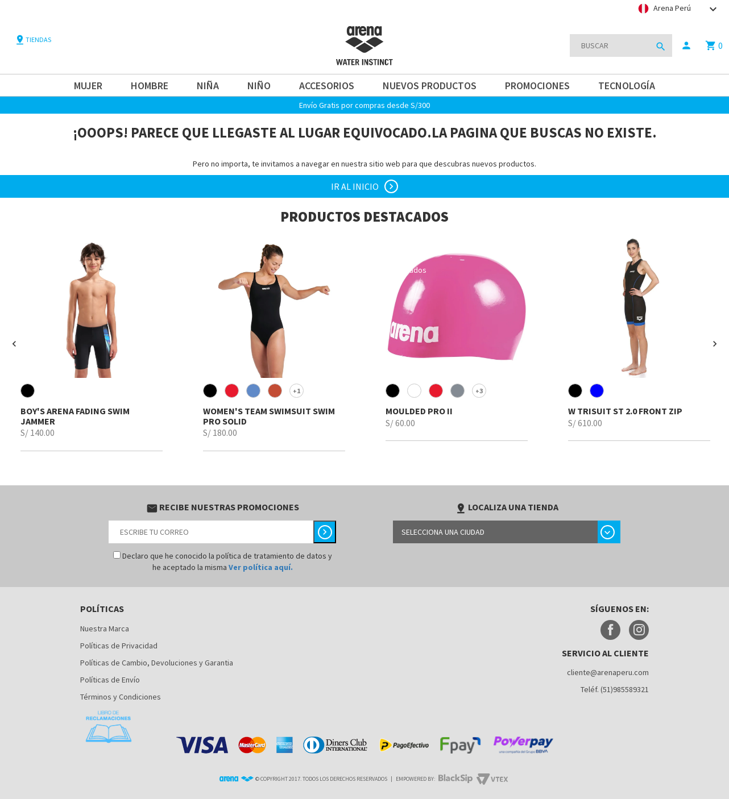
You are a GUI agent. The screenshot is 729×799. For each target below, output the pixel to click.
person (686, 45)
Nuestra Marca (104, 628)
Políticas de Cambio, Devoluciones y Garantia (156, 662)
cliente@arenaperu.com (608, 672)
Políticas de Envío (110, 680)
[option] (91, 343)
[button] (14, 344)
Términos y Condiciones (120, 697)
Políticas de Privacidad (119, 645)
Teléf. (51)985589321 (615, 689)
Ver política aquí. (261, 567)
